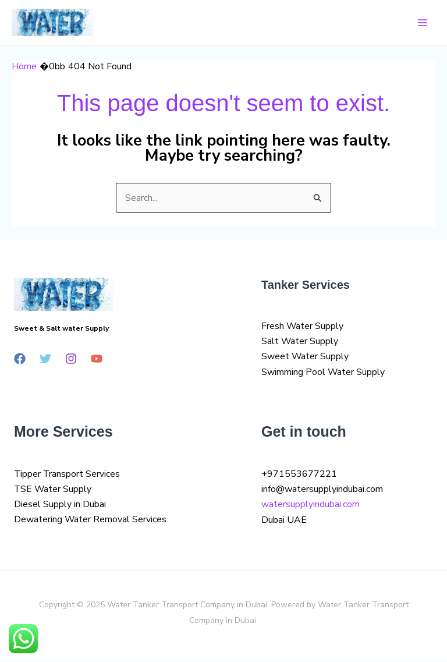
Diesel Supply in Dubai (60, 506)
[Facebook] (20, 360)
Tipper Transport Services (67, 475)
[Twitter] (45, 360)
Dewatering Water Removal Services (90, 521)
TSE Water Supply (53, 490)
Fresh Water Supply (302, 327)
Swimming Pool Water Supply (323, 373)
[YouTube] (96, 360)
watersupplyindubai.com (310, 506)
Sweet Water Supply (305, 358)
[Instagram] (71, 360)
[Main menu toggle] (422, 23)
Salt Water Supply (300, 343)
